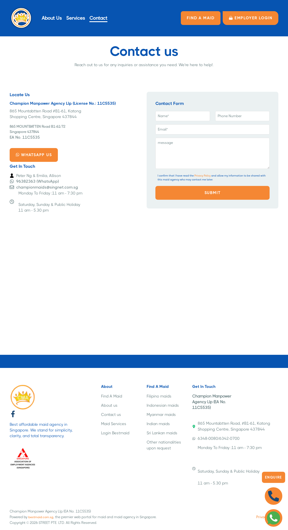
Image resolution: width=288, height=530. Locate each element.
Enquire (273, 477)
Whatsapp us (34, 155)
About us (109, 405)
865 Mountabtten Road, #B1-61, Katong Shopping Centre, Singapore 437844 (231, 426)
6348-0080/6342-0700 (216, 438)
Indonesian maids (163, 405)
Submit (212, 193)
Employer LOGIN (250, 18)
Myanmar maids (161, 414)
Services (75, 18)
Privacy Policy (202, 175)
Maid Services (113, 424)
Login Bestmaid (115, 433)
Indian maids (158, 424)
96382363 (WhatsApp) (37, 181)
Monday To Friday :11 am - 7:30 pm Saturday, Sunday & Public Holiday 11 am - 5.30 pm (227, 465)
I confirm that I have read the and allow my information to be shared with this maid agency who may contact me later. (212, 177)
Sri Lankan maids (162, 433)
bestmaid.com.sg (40, 517)
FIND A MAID (201, 18)
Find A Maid (111, 396)
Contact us (111, 414)
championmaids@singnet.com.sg (47, 187)
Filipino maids (159, 396)
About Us (52, 18)
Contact (98, 18)
